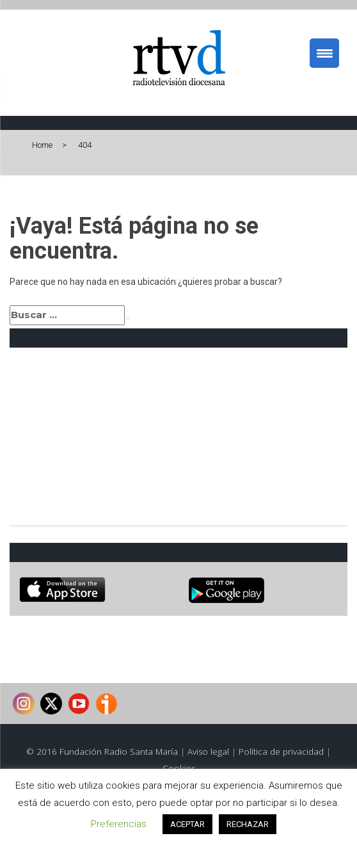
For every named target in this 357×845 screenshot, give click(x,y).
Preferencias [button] (119, 824)
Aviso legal (208, 751)
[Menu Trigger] (324, 53)
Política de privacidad (281, 751)
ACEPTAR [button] (187, 824)
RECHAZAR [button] (247, 824)
